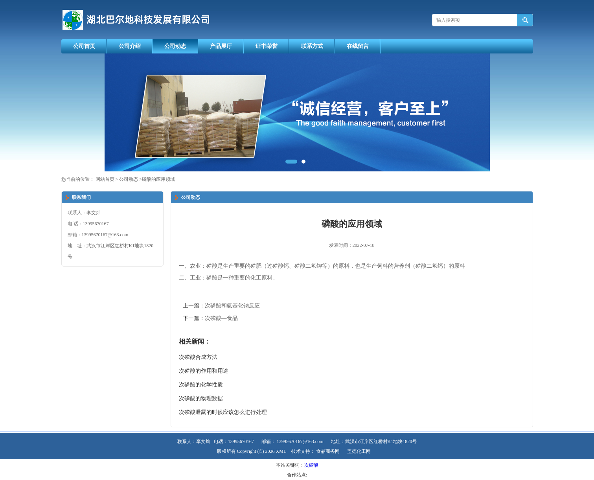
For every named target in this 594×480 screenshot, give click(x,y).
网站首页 (105, 179)
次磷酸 (311, 465)
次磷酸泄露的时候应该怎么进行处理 (223, 412)
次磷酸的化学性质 (201, 385)
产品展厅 (221, 46)
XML (281, 451)
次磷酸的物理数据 (201, 398)
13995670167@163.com (300, 441)
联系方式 (312, 46)
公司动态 (175, 46)
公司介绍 (130, 46)
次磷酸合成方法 (198, 357)
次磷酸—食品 (221, 318)
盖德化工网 (359, 451)
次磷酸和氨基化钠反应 (232, 306)
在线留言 (358, 46)
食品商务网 (328, 451)
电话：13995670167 (234, 441)
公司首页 (84, 46)
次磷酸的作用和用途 (203, 371)
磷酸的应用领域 (158, 179)
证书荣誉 (267, 46)
